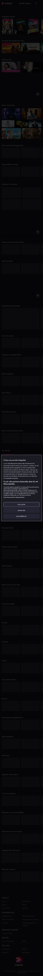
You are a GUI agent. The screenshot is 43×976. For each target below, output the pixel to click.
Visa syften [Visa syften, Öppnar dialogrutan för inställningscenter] (21, 504)
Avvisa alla (21, 510)
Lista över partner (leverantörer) (14, 497)
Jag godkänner (21, 516)
